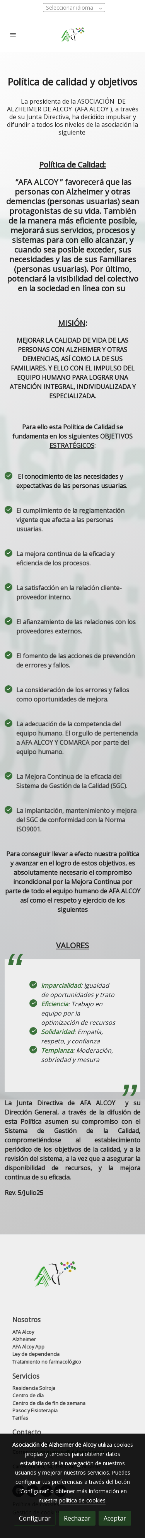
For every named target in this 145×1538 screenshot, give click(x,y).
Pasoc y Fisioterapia (35, 1410)
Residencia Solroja (33, 1387)
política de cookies (82, 1500)
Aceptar (115, 1518)
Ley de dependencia (36, 1353)
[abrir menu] (13, 34)
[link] (72, 34)
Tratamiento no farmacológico (46, 1361)
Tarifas (20, 1417)
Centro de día (28, 1395)
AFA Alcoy (23, 1331)
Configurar (35, 1518)
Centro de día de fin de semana (48, 1403)
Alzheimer (24, 1339)
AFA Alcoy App (28, 1346)
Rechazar (77, 1518)
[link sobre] (72, 1279)
